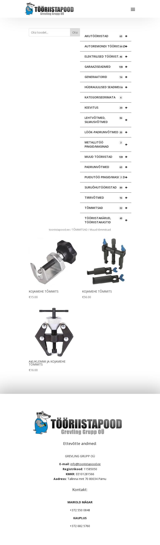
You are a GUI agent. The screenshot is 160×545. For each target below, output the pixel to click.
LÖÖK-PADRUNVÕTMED (108, 132)
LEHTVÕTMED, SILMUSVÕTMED (108, 120)
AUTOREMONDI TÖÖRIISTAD (108, 46)
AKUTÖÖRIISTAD (108, 36)
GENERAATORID (108, 77)
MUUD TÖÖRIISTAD (108, 157)
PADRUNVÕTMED (108, 167)
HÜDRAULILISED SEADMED (108, 87)
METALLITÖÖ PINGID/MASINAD (108, 144)
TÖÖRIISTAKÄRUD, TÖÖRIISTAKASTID (108, 220)
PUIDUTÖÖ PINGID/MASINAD (108, 177)
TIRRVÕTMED (108, 198)
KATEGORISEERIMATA (104, 97)
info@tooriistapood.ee (85, 464)
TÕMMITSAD (108, 208)
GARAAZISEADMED (108, 67)
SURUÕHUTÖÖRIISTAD (108, 187)
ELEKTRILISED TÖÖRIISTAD (108, 56)
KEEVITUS (108, 108)
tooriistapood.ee (59, 229)
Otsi (75, 32)
